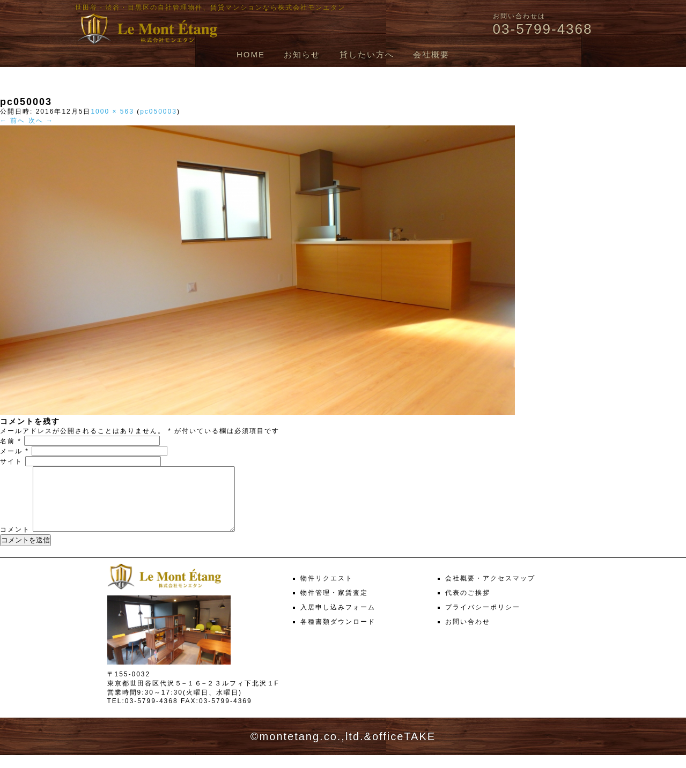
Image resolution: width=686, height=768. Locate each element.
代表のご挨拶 (467, 605)
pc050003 (158, 111)
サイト (11, 461)
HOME (251, 54)
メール (14, 451)
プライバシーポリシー (482, 620)
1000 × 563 (112, 111)
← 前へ (12, 120)
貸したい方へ (367, 54)
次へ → (41, 120)
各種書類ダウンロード (337, 634)
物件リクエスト (326, 591)
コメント (15, 542)
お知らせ (302, 54)
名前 (10, 441)
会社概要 (431, 54)
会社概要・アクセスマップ (490, 591)
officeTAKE (404, 749)
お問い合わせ (467, 634)
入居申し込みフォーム (337, 620)
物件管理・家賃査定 (334, 605)
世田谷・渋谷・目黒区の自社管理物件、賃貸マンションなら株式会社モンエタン (210, 7)
